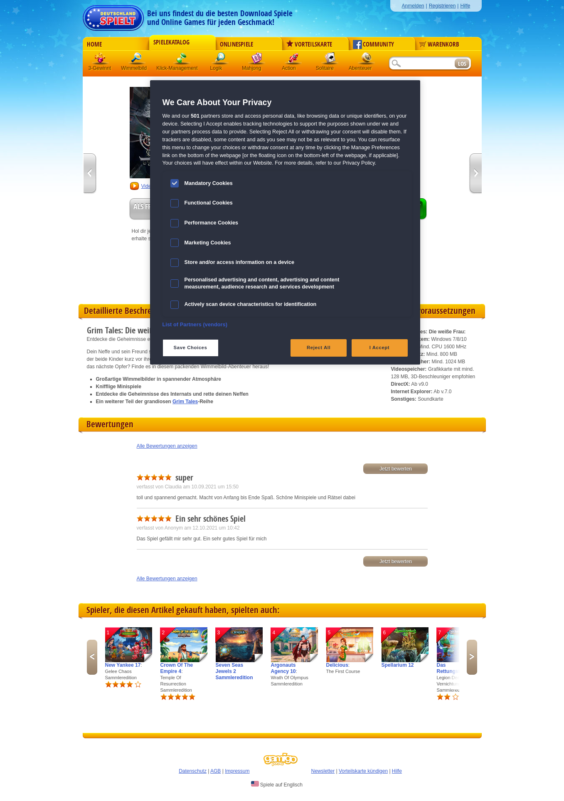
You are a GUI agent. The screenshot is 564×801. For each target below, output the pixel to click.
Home (94, 44)
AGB (215, 771)
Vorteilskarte (309, 44)
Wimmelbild (137, 60)
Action (293, 60)
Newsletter (323, 771)
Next (472, 657)
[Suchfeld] (421, 64)
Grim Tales (185, 401)
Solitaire (330, 60)
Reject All (318, 347)
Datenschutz (193, 771)
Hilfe (465, 6)
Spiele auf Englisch (277, 784)
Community (373, 44)
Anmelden (412, 6)
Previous (92, 657)
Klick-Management (182, 60)
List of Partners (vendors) (195, 325)
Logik (220, 60)
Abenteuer (366, 60)
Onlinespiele (236, 44)
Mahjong (257, 60)
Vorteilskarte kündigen (363, 771)
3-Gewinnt (100, 68)
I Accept (379, 347)
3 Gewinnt (100, 60)
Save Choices (190, 347)
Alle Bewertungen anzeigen (167, 446)
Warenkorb (439, 44)
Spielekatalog (171, 42)
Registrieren (442, 6)
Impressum (237, 771)
